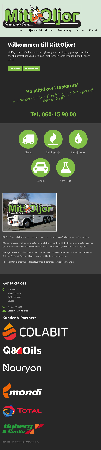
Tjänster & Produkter (41, 30)
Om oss (80, 30)
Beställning (64, 30)
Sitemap (11, 301)
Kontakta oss (31, 68)
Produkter (15, 68)
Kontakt (94, 30)
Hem (21, 30)
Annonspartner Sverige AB (28, 441)
